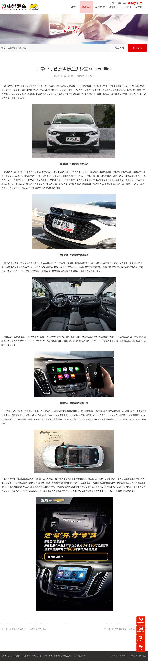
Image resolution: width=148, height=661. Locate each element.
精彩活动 (137, 48)
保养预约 (113, 8)
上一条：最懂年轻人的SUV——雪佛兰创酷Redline (24, 629)
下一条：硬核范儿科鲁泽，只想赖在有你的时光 (125, 629)
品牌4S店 (100, 8)
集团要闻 (117, 48)
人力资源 (126, 8)
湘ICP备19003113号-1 (63, 656)
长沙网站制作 (79, 656)
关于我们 (140, 8)
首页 (73, 8)
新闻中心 (86, 8)
